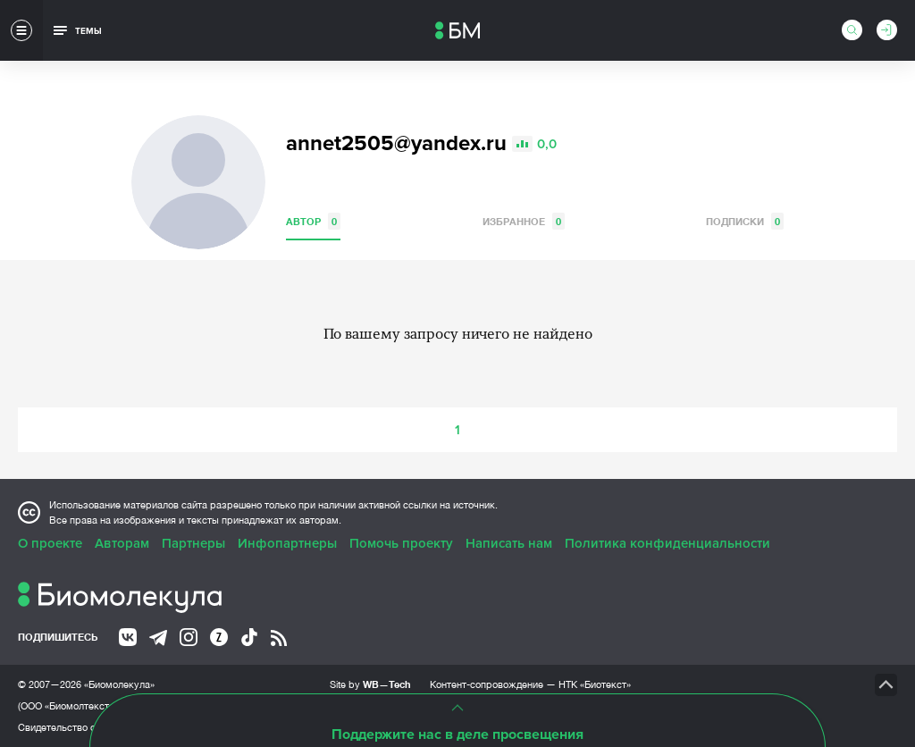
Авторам (122, 543)
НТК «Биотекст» (594, 684)
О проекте (50, 543)
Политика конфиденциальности (667, 543)
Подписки (745, 221)
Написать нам (509, 543)
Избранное (524, 221)
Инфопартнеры (287, 543)
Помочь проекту (401, 543)
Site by (370, 684)
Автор (313, 221)
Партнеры (193, 543)
